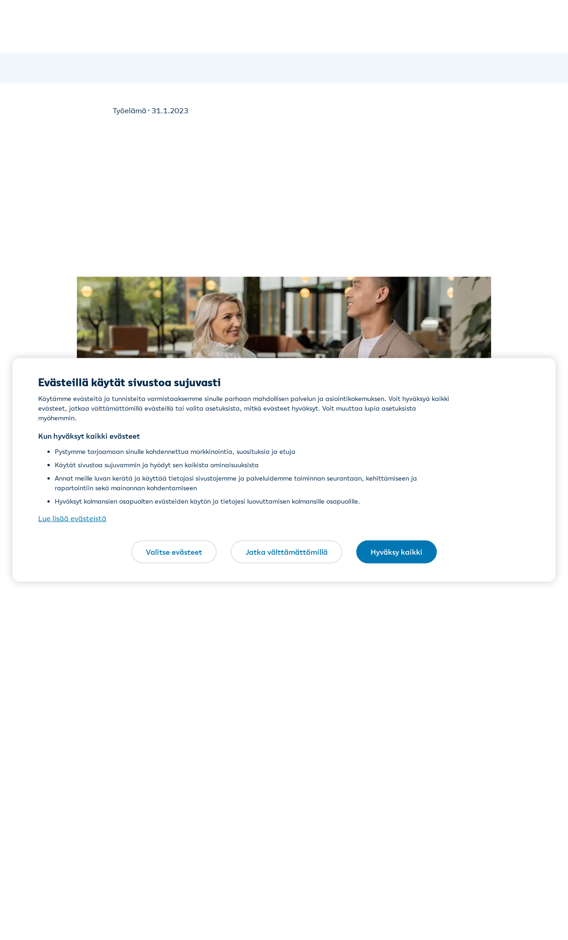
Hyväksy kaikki (397, 551)
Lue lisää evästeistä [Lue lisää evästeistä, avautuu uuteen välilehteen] (72, 518)
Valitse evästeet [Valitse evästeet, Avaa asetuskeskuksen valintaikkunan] (174, 551)
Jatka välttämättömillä (286, 551)
